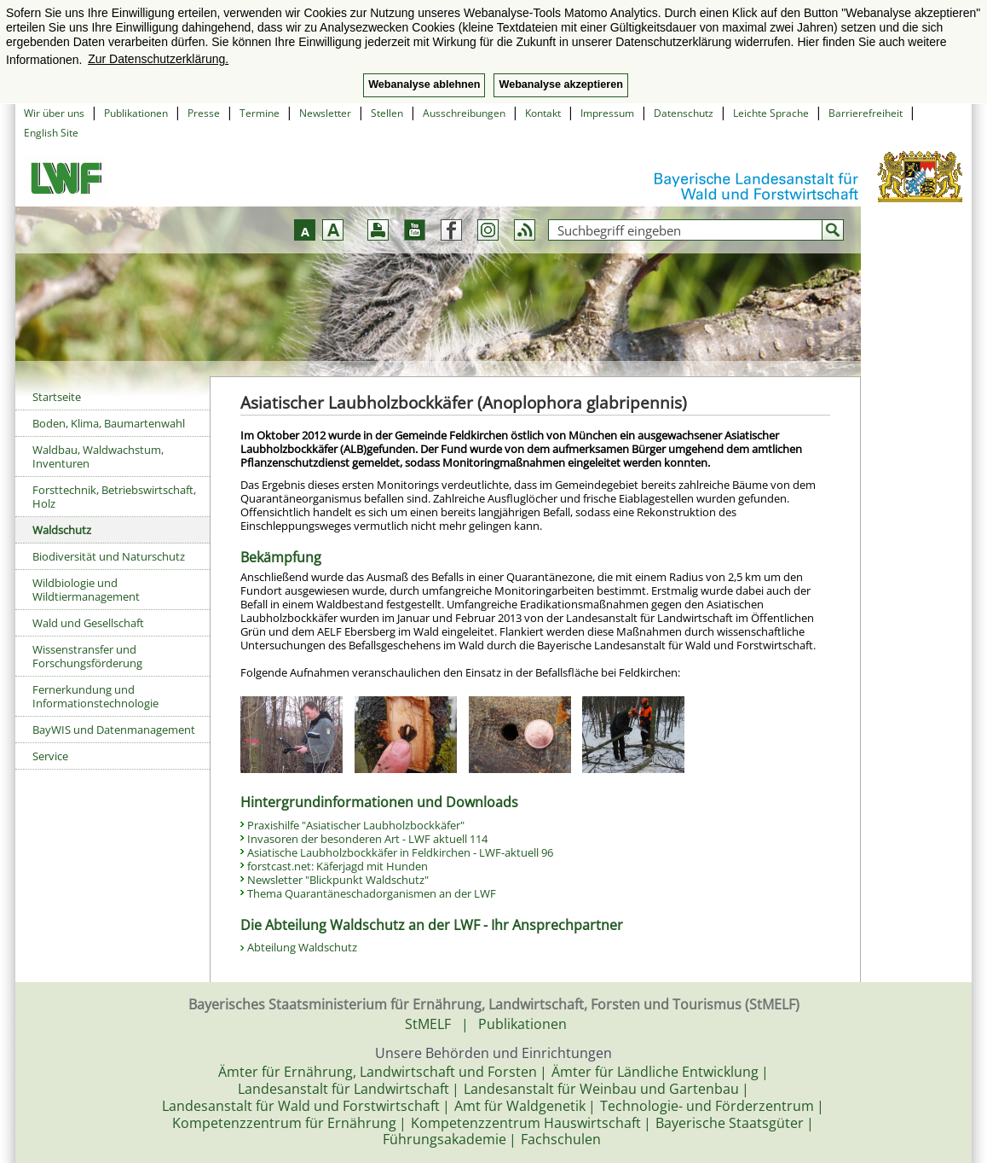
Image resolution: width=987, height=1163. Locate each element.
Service (50, 756)
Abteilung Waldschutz (303, 947)
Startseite (56, 396)
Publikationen (136, 113)
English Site (51, 132)
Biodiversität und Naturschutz (108, 556)
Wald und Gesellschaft (88, 623)
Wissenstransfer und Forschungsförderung (87, 656)
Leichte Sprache (771, 113)
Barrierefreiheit (865, 113)
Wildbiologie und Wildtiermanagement (86, 589)
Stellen (387, 113)
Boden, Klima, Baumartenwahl (108, 423)
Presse (204, 113)
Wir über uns (54, 113)
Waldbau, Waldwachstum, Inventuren (98, 456)
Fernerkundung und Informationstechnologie (95, 696)
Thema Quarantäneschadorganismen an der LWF (371, 893)
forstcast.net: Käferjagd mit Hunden (337, 866)
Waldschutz (61, 530)
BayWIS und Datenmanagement (113, 729)
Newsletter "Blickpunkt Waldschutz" (338, 879)
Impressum (607, 113)
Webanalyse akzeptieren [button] (560, 84)
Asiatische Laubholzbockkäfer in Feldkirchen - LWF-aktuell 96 (400, 852)
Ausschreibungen (464, 113)
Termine (260, 113)
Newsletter (325, 113)
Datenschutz (683, 113)
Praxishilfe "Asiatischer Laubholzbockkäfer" (356, 825)
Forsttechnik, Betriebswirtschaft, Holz (114, 496)
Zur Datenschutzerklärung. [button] (158, 59)
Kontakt (543, 113)
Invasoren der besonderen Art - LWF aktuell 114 (367, 838)
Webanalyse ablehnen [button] (424, 84)
